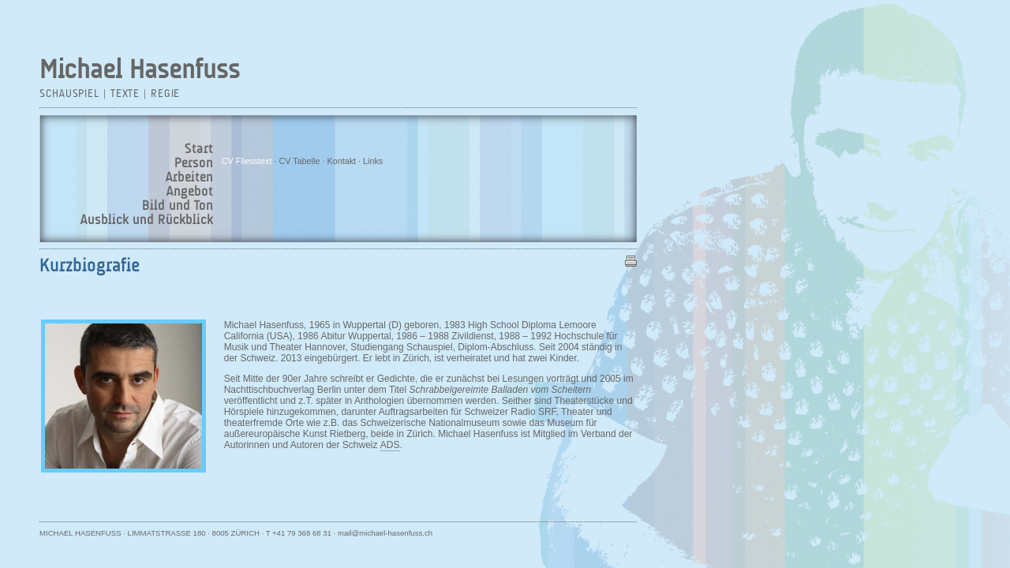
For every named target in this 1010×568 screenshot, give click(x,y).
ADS (390, 444)
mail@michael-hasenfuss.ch (385, 533)
